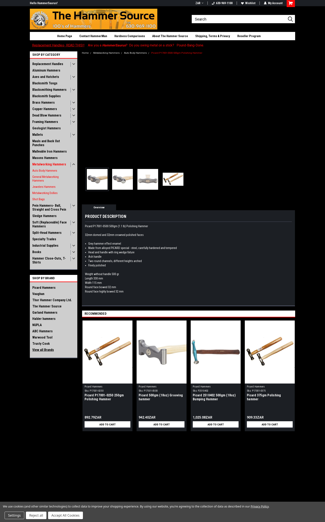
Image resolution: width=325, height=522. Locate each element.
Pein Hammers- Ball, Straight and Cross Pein (49, 207)
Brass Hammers (43, 102)
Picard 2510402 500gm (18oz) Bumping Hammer (214, 397)
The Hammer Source (47, 306)
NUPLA (37, 325)
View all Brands (43, 350)
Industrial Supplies (45, 246)
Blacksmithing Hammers (49, 90)
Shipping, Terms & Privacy (212, 36)
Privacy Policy (260, 506)
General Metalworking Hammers (45, 178)
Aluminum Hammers (46, 70)
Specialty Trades (44, 239)
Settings (14, 515)
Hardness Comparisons (129, 36)
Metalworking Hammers (49, 164)
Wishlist (248, 3)
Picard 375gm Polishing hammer (264, 397)
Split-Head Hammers (47, 233)
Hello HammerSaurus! (44, 3)
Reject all (36, 515)
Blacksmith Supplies (46, 96)
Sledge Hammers (44, 216)
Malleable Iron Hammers (49, 151)
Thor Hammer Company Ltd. (52, 300)
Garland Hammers (44, 312)
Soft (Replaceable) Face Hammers (49, 224)
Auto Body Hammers (44, 170)
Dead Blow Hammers (46, 115)
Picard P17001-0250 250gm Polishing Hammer (104, 397)
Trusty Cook (41, 344)
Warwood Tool (42, 337)
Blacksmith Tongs (44, 83)
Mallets (37, 135)
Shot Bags (38, 199)
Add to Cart (107, 424)
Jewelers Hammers (44, 187)
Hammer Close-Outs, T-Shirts (49, 260)
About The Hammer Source (170, 36)
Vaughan (38, 294)
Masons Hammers (45, 158)
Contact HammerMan (93, 36)
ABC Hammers (42, 331)
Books (36, 252)
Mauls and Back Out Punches (46, 143)
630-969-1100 (222, 3)
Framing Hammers (45, 122)
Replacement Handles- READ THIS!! (58, 45)
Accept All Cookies (65, 515)
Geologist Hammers (46, 128)
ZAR (199, 3)
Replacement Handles (47, 64)
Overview (98, 207)
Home (85, 53)
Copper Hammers (44, 109)
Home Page (64, 36)
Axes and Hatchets (45, 77)
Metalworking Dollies (45, 193)
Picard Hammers (44, 288)
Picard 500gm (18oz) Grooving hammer (161, 397)
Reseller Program (249, 36)
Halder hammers (44, 319)
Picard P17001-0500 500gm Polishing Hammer (176, 53)
